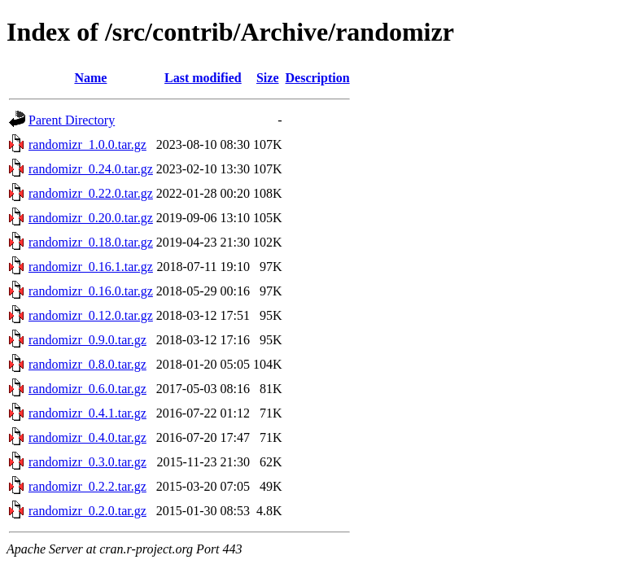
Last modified (203, 78)
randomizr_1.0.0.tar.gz (87, 144)
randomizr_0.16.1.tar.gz (90, 266)
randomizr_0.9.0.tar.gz (87, 340)
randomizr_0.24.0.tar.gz (90, 169)
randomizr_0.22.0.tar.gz (90, 193)
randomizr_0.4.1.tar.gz (87, 413)
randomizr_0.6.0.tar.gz (87, 389)
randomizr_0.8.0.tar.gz (87, 364)
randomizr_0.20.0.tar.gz (90, 218)
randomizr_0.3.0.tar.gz (87, 462)
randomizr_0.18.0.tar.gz (90, 242)
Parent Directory (71, 120)
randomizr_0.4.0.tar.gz (87, 437)
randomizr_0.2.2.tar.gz (87, 486)
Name (90, 78)
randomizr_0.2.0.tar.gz (87, 511)
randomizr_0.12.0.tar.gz (90, 315)
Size (267, 78)
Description (318, 78)
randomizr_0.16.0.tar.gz (90, 291)
